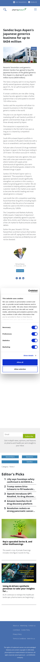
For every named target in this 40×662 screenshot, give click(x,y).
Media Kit (34, 2)
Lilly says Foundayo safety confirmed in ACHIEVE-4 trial (20, 482)
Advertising (23, 626)
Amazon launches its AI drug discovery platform (19, 502)
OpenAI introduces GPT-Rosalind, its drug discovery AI (21, 496)
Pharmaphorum (7, 628)
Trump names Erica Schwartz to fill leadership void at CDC (21, 489)
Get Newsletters (21, 2)
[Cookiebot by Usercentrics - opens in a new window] (28, 291)
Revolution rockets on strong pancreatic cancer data (20, 511)
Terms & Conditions (19, 639)
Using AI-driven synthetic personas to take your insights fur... (19, 588)
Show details (28, 355)
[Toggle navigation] (5, 9)
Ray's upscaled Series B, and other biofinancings (17, 542)
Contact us (32, 626)
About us (16, 626)
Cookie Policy (25, 630)
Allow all (20, 362)
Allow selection (20, 369)
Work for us (31, 639)
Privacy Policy (17, 634)
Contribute (16, 630)
